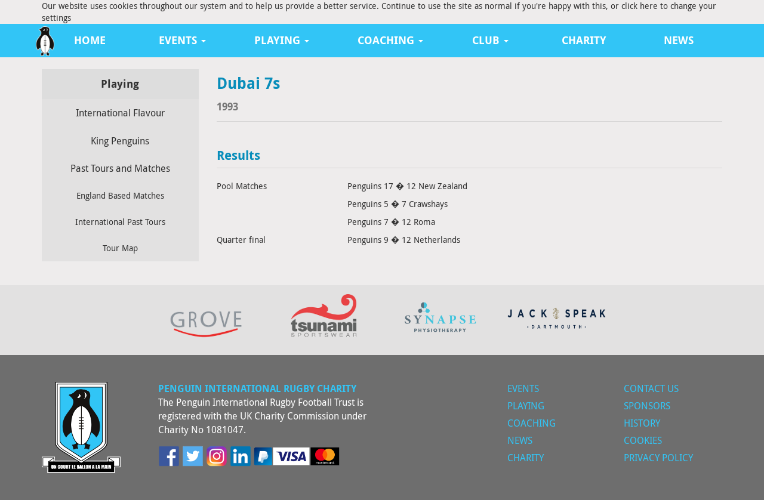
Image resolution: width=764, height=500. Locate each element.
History (642, 423)
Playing (525, 405)
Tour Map (120, 248)
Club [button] (490, 40)
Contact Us (651, 388)
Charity (584, 40)
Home (90, 40)
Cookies (643, 440)
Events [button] (182, 40)
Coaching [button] (390, 40)
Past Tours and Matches (120, 168)
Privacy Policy (658, 457)
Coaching (531, 423)
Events (523, 388)
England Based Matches (120, 195)
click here (639, 5)
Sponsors (647, 405)
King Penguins (120, 140)
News (679, 40)
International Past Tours (120, 221)
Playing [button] (281, 40)
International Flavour (120, 112)
